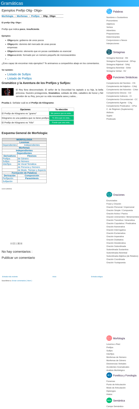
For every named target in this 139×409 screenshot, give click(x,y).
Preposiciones (112, 34)
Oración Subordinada (116, 246)
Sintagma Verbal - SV (116, 71)
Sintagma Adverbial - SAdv (118, 68)
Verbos (109, 27)
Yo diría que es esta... (61, 118)
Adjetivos (110, 24)
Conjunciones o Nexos (116, 40)
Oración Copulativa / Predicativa (121, 223)
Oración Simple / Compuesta (119, 210)
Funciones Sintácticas (125, 77)
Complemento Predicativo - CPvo (121, 106)
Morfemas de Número (116, 357)
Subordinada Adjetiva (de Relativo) (122, 256)
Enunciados (111, 200)
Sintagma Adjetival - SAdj (118, 64)
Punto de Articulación (116, 384)
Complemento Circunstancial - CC (122, 99)
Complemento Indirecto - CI (119, 96)
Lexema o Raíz (113, 344)
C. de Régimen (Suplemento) (119, 109)
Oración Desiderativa (116, 243)
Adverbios (111, 30)
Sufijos (109, 350)
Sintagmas (119, 52)
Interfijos (110, 354)
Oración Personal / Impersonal (120, 207)
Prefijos (35, 16)
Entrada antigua (97, 276)
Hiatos (109, 394)
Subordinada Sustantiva (117, 249)
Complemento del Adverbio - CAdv (122, 89)
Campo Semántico (114, 406)
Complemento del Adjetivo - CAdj (121, 86)
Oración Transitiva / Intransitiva (120, 220)
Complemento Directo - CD (118, 93)
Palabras (118, 11)
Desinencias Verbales (116, 364)
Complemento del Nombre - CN (120, 83)
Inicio (54, 276)
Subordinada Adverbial (116, 253)
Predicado (111, 119)
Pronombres (112, 20)
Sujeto (109, 116)
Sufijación (7, 181)
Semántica (119, 400)
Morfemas (22, 16)
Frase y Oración (113, 204)
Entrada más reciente (10, 276)
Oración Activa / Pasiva (117, 213)
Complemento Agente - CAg (119, 102)
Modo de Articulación (116, 388)
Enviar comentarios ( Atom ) (22, 281)
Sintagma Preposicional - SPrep (121, 61)
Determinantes (113, 37)
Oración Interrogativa (116, 230)
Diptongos (111, 391)
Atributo (109, 112)
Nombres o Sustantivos (117, 17)
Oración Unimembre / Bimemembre (122, 217)
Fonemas (110, 381)
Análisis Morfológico (115, 370)
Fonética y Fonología (125, 375)
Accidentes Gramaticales (117, 367)
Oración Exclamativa (115, 233)
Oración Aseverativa (115, 226)
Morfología (119, 338)
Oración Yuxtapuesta (116, 262)
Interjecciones (112, 43)
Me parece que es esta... (61, 113)
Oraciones (119, 194)
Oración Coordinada (115, 259)
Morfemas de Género (116, 360)
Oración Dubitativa (114, 240)
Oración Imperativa (115, 236)
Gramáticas (12, 3)
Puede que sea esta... (61, 122)
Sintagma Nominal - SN (117, 58)
